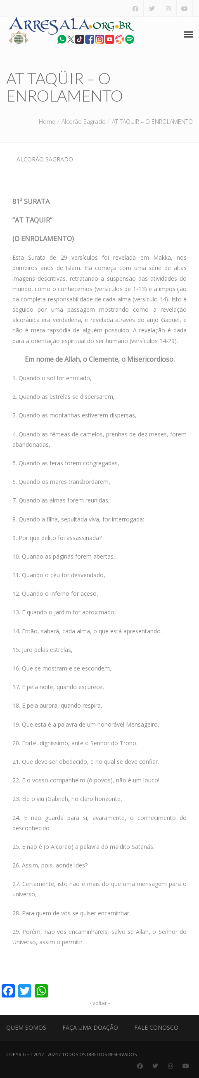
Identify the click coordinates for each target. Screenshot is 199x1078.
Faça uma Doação (90, 1027)
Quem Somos (26, 1027)
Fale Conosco (156, 1027)
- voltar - (100, 1003)
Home (47, 122)
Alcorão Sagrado (84, 122)
